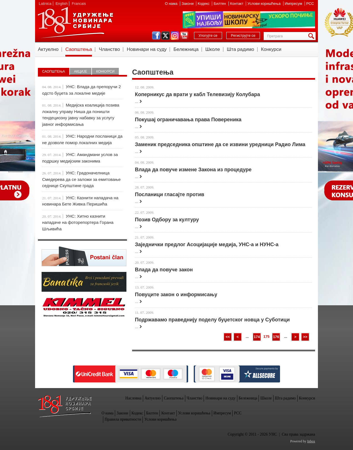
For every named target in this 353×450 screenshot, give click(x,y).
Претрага (312, 36)
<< (227, 337)
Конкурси (271, 49)
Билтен (220, 3)
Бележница (186, 49)
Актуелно (48, 49)
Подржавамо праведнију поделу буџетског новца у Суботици (212, 320)
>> (305, 337)
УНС (75, 22)
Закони (188, 3)
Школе (212, 49)
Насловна (133, 398)
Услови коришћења (264, 3)
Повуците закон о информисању (176, 294)
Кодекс (204, 3)
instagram (175, 35)
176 (276, 337)
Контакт (237, 3)
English (61, 3)
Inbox (311, 441)
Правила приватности (123, 419)
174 (257, 337)
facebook (156, 35)
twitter (165, 35)
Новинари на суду (147, 49)
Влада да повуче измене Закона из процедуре (193, 169)
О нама (171, 3)
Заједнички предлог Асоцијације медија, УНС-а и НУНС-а (207, 244)
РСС (310, 3)
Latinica (45, 3)
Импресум (294, 3)
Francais (79, 3)
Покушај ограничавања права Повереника (188, 119)
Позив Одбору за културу (167, 219)
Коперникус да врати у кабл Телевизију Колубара (197, 94)
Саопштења (78, 49)
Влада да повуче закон (164, 269)
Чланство (109, 49)
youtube (184, 35)
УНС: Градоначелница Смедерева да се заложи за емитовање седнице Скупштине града (81, 179)
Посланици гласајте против (169, 194)
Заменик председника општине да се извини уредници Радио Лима (220, 144)
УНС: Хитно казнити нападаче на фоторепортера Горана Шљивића (77, 222)
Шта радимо (240, 49)
